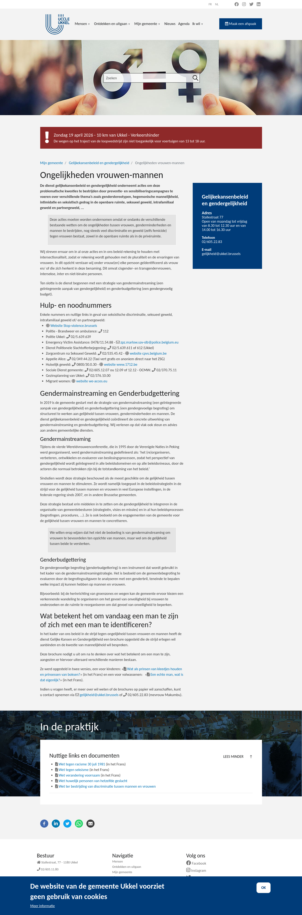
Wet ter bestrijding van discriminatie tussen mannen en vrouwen (105, 786)
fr (210, 4)
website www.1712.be (118, 364)
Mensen (83, 26)
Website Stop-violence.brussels (71, 325)
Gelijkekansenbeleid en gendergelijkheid (99, 163)
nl (217, 4)
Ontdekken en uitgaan (112, 26)
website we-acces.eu (89, 381)
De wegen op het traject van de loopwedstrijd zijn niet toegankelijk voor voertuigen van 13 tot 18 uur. (130, 141)
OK (263, 891)
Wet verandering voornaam (77, 775)
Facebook (198, 863)
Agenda (183, 23)
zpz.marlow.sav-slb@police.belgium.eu (147, 342)
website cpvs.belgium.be (146, 353)
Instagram (198, 870)
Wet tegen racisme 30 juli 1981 (80, 764)
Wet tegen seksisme (72, 770)
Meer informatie (42, 910)
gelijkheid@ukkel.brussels (97, 695)
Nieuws (169, 23)
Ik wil (198, 26)
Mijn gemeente (147, 26)
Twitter (196, 877)
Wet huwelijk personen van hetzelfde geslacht (91, 781)
